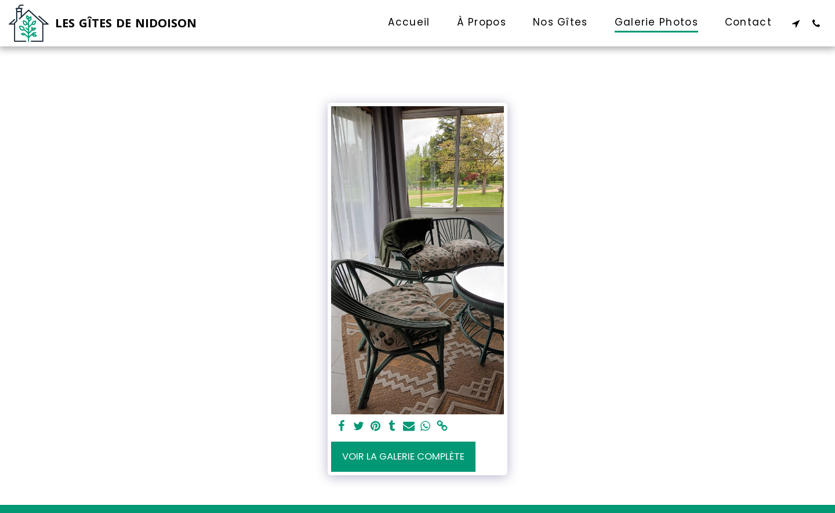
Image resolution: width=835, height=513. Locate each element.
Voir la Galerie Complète (403, 456)
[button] (795, 23)
